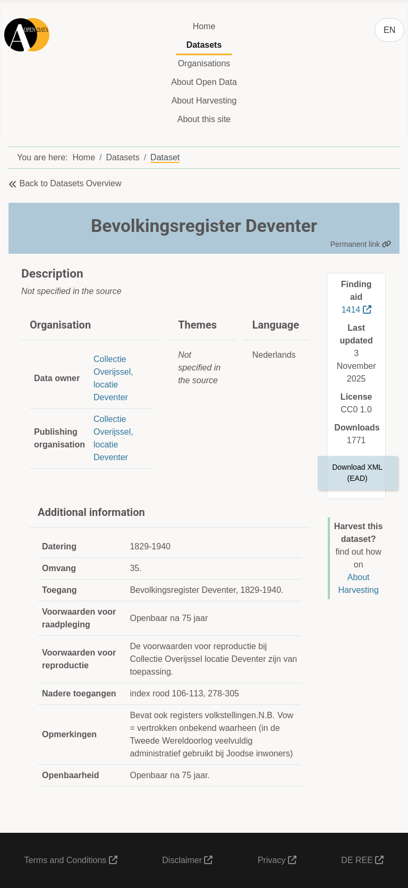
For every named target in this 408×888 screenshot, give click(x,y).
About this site (204, 119)
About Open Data (204, 82)
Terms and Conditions (70, 860)
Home (204, 26)
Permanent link (361, 244)
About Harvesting (204, 100)
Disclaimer (187, 860)
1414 (356, 309)
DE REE (362, 860)
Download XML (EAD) (357, 472)
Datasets (204, 44)
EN (389, 30)
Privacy (277, 860)
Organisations (204, 63)
